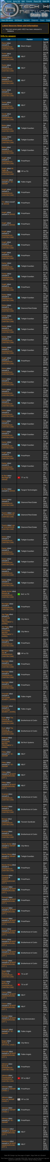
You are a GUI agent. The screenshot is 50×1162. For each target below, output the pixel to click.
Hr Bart (4, 476)
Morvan (4, 973)
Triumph (5, 961)
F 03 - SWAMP (8, 765)
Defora (4, 305)
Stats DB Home (7, 20)
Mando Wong (7, 854)
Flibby (4, 752)
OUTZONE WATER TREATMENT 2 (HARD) (7, 621)
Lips (13, 513)
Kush (3, 718)
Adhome (5, 1064)
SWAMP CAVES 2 (8, 857)
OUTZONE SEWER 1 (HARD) (8, 698)
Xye (3, 653)
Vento (4, 1099)
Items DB (16, 1)
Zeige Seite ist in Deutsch (38, 1155)
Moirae (4, 929)
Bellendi (5, 738)
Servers (26, 20)
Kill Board (18, 20)
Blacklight (5, 478)
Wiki (23, 1)
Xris (3, 202)
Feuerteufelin (6, 1077)
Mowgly (4, 819)
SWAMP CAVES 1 (8, 847)
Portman (5, 1016)
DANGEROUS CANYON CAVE (8, 48)
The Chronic (7, 718)
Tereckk (4, 1043)
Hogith (4, 158)
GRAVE (6, 204)
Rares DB (37, 1)
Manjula (5, 593)
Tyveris (4, 500)
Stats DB (46, 1)
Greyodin (5, 180)
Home (9, 1)
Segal (4, 971)
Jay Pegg (5, 614)
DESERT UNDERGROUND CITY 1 (9, 776)
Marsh (4, 1066)
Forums (29, 1)
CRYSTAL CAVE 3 (8, 1045)
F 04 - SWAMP (8, 183)
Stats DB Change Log (10, 1155)
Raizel (4, 43)
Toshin (4, 54)
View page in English (23, 1155)
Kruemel (5, 794)
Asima (4, 368)
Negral (4, 1041)
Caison (4, 992)
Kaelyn (4, 137)
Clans (42, 20)
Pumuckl (5, 875)
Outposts (34, 20)
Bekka (4, 125)
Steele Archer (7, 591)
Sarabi (4, 114)
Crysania (5, 877)
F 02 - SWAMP (8, 755)
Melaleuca (5, 1129)
